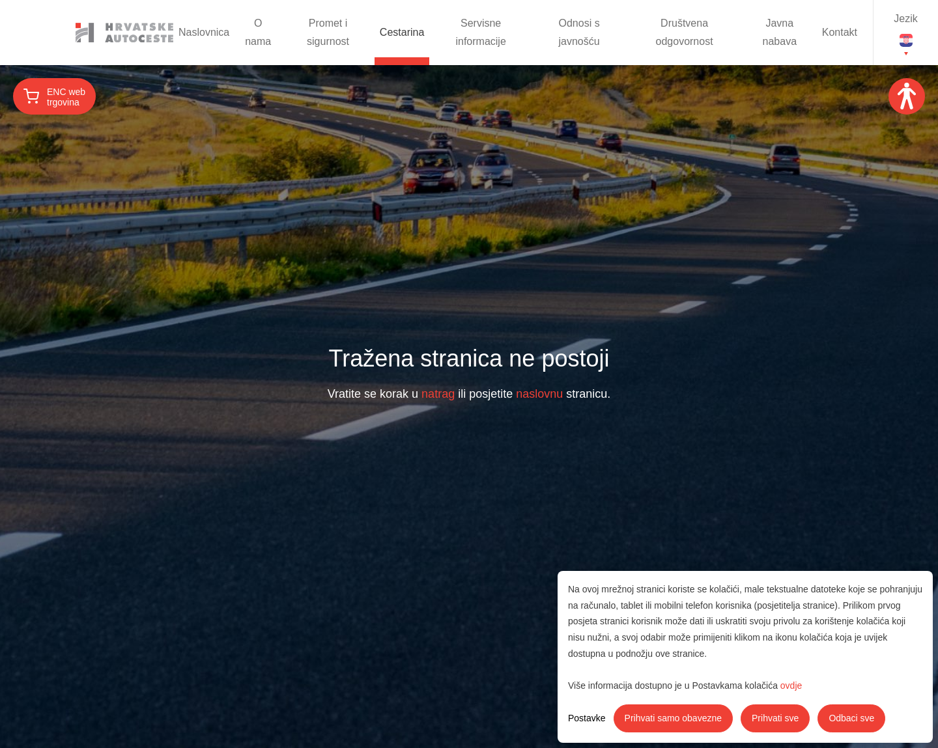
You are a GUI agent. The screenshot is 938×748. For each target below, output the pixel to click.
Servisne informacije (480, 32)
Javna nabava (780, 32)
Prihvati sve (775, 718)
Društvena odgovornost (684, 32)
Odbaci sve (851, 718)
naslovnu (539, 393)
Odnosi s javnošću (579, 32)
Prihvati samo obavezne (673, 718)
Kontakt (839, 32)
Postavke (587, 718)
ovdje (791, 685)
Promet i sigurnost (328, 32)
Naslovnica (203, 32)
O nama (258, 32)
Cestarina (402, 32)
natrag (438, 393)
